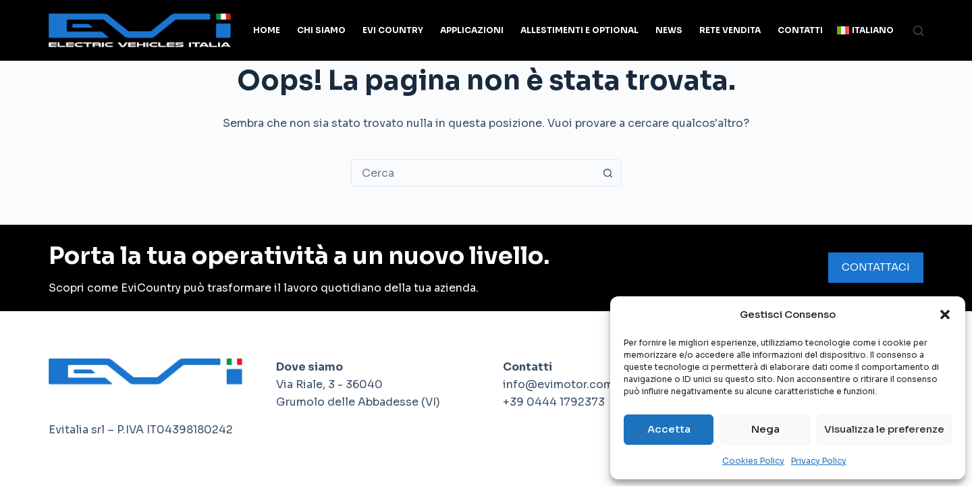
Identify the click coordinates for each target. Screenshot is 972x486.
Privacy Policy (818, 461)
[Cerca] (918, 31)
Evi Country (392, 30)
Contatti (800, 30)
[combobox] (473, 172)
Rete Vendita (730, 30)
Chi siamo (321, 30)
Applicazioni (472, 30)
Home (266, 30)
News (668, 30)
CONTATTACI (876, 267)
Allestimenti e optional (579, 30)
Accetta (669, 429)
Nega (765, 429)
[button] (945, 314)
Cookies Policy (753, 461)
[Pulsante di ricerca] (607, 173)
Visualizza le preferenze (884, 429)
